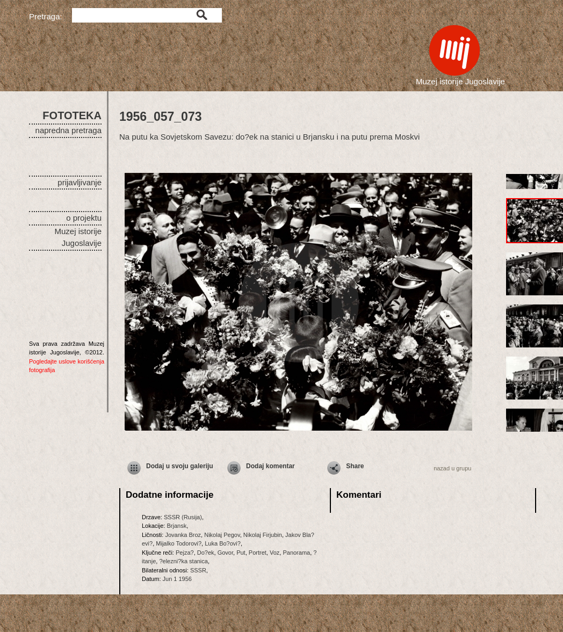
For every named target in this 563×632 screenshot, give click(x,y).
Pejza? (185, 552)
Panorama (296, 552)
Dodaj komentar (270, 466)
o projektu (84, 217)
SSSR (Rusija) (183, 517)
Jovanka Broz (183, 535)
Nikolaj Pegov (222, 535)
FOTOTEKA (72, 115)
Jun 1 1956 (177, 579)
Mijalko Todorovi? (178, 543)
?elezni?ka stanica (183, 561)
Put (241, 552)
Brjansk (176, 525)
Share (355, 466)
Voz (274, 552)
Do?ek (205, 552)
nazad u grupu (452, 468)
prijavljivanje (79, 182)
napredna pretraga (68, 130)
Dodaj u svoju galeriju (179, 466)
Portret (257, 552)
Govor (225, 552)
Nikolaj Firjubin (262, 535)
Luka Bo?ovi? (223, 543)
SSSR (198, 570)
